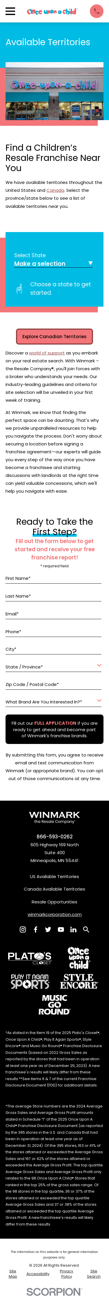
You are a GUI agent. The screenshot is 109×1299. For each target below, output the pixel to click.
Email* (12, 614)
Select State (30, 255)
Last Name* (18, 596)
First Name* (18, 578)
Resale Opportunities (54, 902)
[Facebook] (36, 929)
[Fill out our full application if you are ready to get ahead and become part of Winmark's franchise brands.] (55, 723)
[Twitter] (48, 929)
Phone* (13, 631)
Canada (55, 190)
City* (11, 649)
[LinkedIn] (73, 929)
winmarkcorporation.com (55, 914)
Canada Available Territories (54, 889)
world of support (47, 353)
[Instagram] (23, 929)
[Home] (52, 11)
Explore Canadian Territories (54, 336)
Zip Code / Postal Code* (32, 684)
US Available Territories (54, 876)
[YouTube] (61, 929)
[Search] (86, 929)
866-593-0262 (55, 836)
